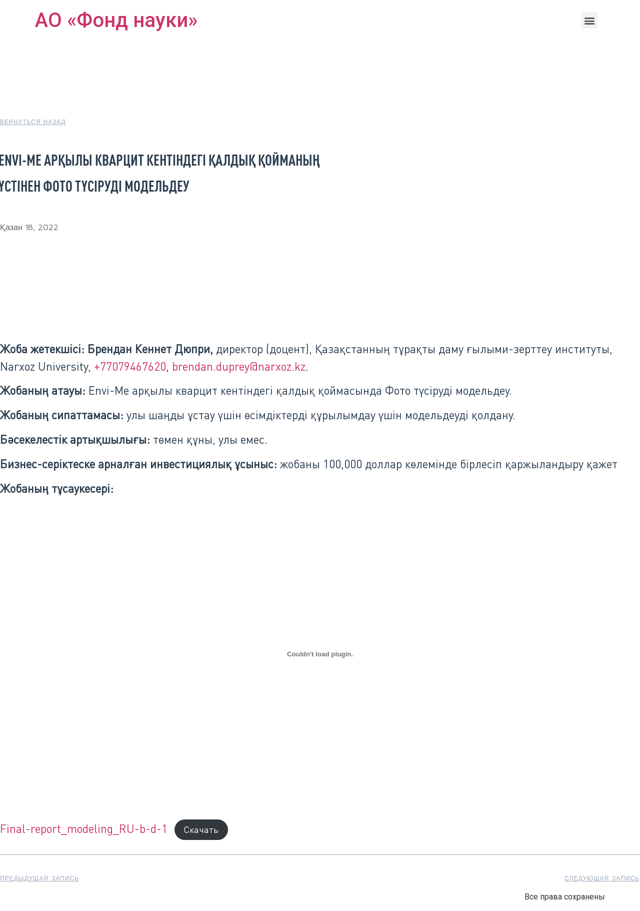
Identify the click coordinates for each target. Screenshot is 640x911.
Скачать (201, 829)
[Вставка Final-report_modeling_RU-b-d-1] (320, 654)
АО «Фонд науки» (116, 20)
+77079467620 (130, 366)
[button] (589, 20)
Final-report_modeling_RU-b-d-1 (84, 828)
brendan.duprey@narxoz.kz (239, 366)
